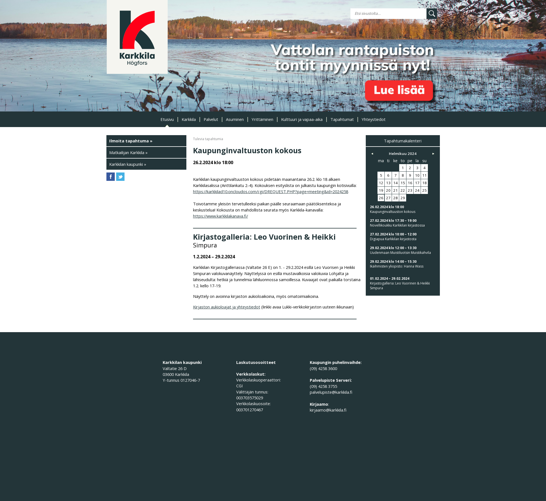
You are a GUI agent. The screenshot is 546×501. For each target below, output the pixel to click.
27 (388, 197)
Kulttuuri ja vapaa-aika (302, 119)
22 (403, 190)
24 (417, 190)
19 (381, 190)
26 (381, 197)
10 (417, 175)
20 (388, 190)
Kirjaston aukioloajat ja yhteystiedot (226, 307)
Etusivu (167, 119)
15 (403, 182)
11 (424, 175)
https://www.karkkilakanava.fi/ (220, 216)
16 (410, 182)
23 (410, 190)
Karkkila (189, 119)
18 (424, 182)
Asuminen (235, 119)
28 (395, 197)
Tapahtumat (342, 119)
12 (381, 182)
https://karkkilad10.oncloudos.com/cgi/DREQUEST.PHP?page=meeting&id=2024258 (270, 191)
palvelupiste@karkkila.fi (331, 392)
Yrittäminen (262, 119)
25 (424, 190)
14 (395, 182)
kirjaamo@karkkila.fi (328, 410)
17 (417, 182)
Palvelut (211, 119)
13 (388, 182)
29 (403, 197)
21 (395, 190)
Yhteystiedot (374, 119)
